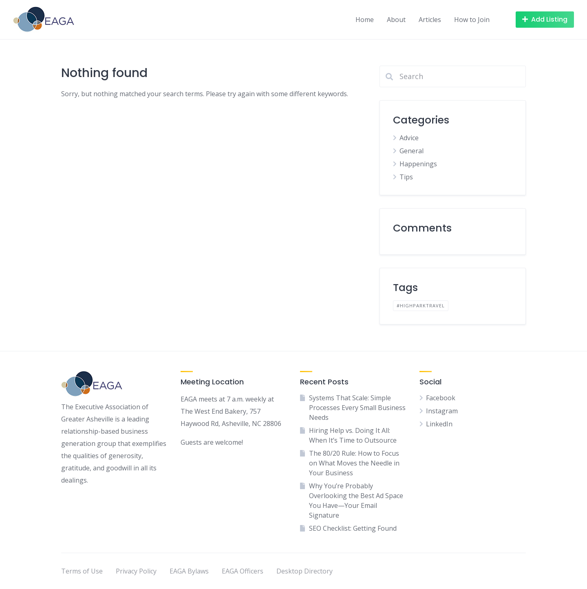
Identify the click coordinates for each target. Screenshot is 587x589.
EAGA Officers (242, 571)
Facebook (440, 397)
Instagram (442, 410)
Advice (409, 137)
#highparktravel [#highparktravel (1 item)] (421, 305)
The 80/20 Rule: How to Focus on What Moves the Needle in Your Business (354, 463)
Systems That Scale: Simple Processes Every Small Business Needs (357, 407)
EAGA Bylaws (189, 571)
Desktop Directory (304, 571)
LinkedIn (439, 423)
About (396, 19)
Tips (406, 176)
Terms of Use (82, 571)
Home (364, 19)
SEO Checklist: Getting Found (353, 528)
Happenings (418, 163)
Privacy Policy (136, 571)
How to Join (472, 19)
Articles (430, 19)
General (411, 150)
